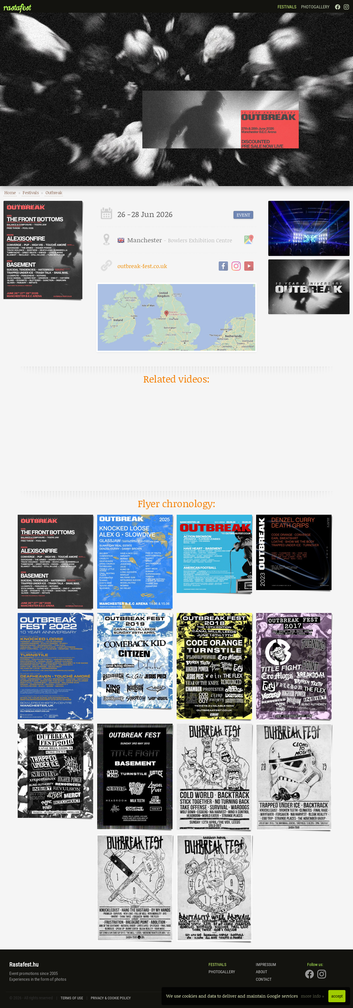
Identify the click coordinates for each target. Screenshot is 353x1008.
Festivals (287, 7)
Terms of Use (72, 998)
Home (10, 192)
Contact (263, 979)
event (243, 215)
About (261, 971)
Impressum (266, 964)
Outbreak (54, 192)
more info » (313, 996)
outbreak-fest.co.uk (134, 265)
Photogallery (315, 7)
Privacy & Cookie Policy (111, 998)
